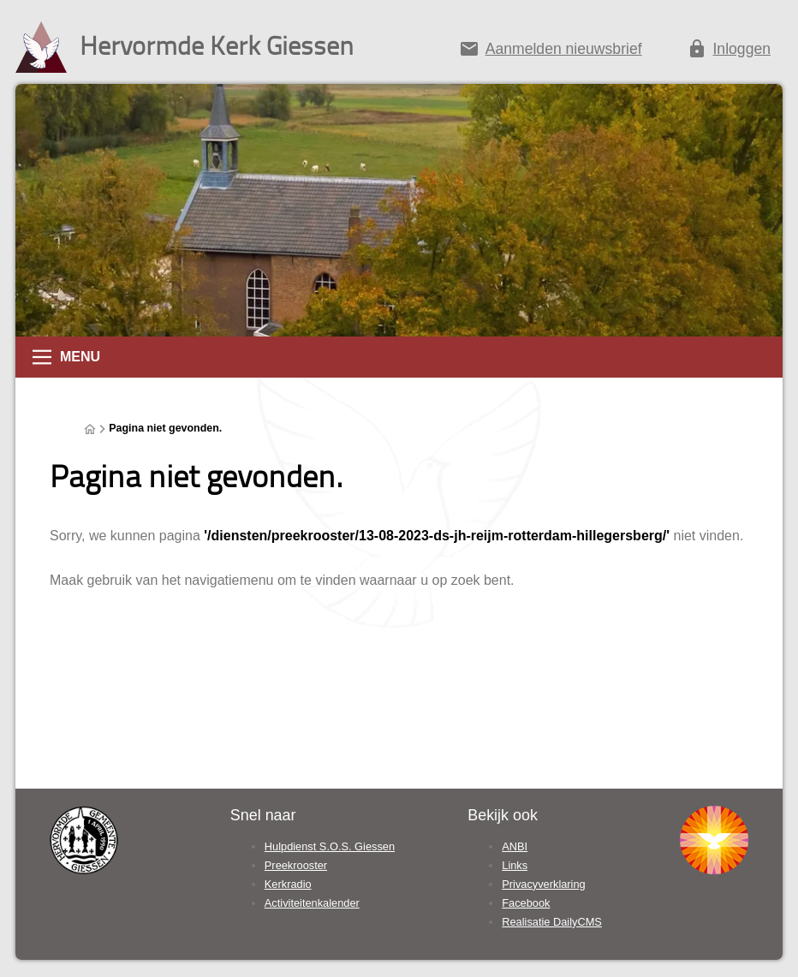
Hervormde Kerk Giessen (217, 45)
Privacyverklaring (543, 884)
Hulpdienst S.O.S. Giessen (330, 846)
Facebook (526, 903)
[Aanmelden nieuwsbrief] (550, 52)
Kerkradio (288, 884)
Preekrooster (296, 865)
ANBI (514, 846)
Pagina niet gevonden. (165, 428)
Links (514, 865)
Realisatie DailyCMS (552, 921)
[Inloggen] (729, 52)
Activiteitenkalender (312, 903)
